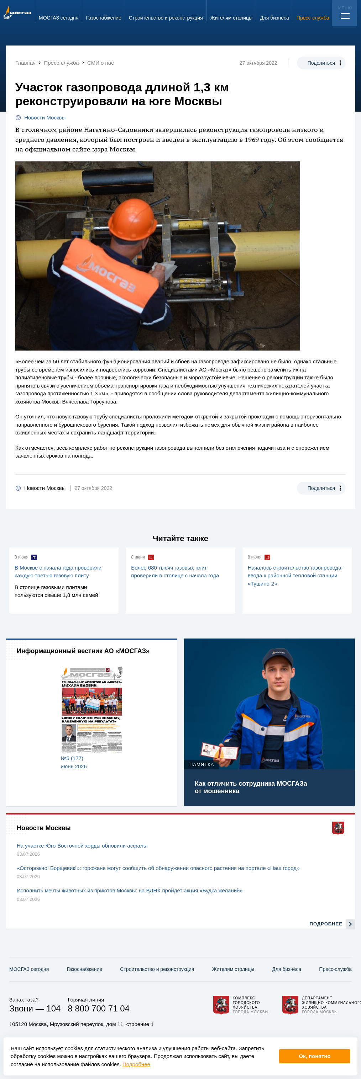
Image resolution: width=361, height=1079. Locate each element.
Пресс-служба (335, 969)
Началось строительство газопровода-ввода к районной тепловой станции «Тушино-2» (295, 576)
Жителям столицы (233, 969)
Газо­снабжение (84, 969)
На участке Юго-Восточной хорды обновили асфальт (82, 846)
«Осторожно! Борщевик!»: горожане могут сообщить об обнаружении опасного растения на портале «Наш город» (158, 868)
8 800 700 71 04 (99, 1008)
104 (53, 1008)
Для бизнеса (286, 969)
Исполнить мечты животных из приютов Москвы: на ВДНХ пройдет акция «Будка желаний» (130, 890)
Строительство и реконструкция (157, 969)
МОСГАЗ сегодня (29, 969)
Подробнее (136, 1064)
